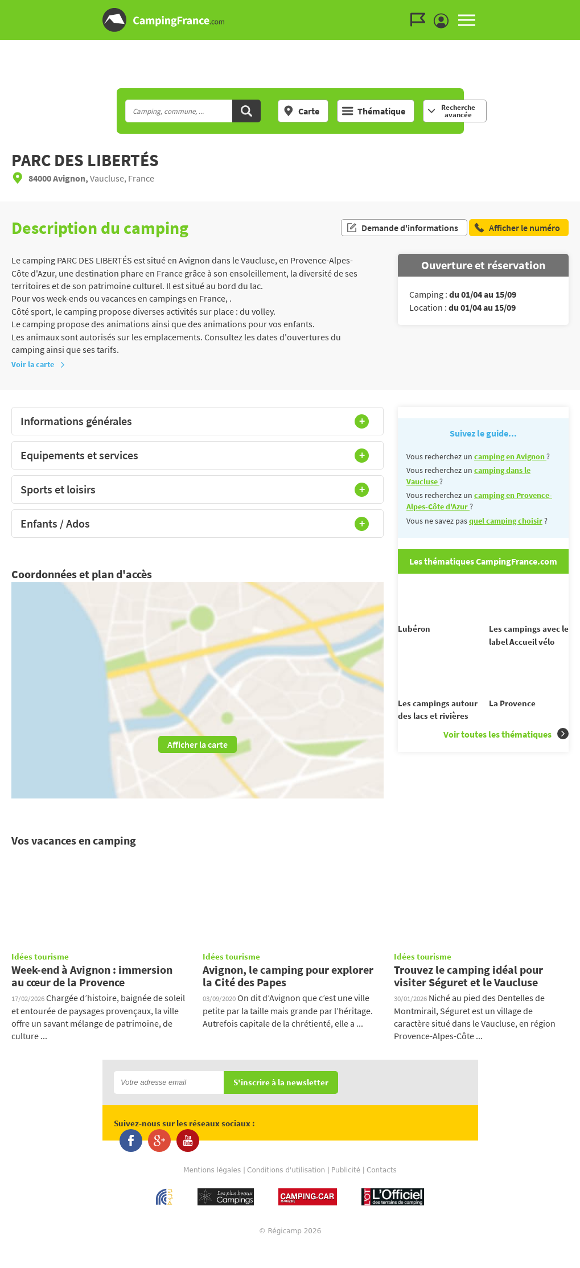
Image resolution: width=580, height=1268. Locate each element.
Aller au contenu (571, 9)
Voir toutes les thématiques (506, 753)
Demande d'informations (402, 227)
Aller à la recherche (577, 9)
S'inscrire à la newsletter (280, 1104)
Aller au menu (565, 9)
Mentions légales (212, 1191)
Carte (301, 111)
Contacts (382, 1191)
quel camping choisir (505, 521)
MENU (466, 20)
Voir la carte (38, 364)
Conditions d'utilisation (286, 1191)
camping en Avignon (510, 456)
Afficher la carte (197, 744)
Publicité (345, 1191)
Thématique (373, 111)
